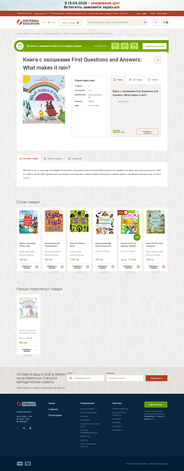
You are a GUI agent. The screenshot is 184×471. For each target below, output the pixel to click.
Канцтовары (117, 426)
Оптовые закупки (57, 13)
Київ (144, 13)
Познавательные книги (52, 34)
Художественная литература (119, 414)
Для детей (37, 34)
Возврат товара (111, 13)
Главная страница (23, 34)
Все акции (84, 416)
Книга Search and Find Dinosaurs (52, 247)
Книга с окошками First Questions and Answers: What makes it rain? (28, 335)
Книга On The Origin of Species (154, 247)
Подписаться (156, 378)
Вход (153, 13)
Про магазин (85, 420)
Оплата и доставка (96, 13)
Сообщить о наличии (147, 132)
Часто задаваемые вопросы (88, 445)
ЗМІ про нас (85, 436)
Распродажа (55, 415)
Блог (85, 13)
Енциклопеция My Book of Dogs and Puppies (103, 248)
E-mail (70, 373)
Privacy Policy (149, 416)
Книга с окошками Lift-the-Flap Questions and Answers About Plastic (27, 248)
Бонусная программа (73, 13)
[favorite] (158, 60)
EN (54, 22)
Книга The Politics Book (77, 247)
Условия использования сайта (90, 425)
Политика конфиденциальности (88, 431)
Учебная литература (120, 409)
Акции (52, 403)
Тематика (110, 373)
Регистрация (162, 13)
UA (44, 22)
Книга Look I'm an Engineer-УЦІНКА (128, 247)
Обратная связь (156, 405)
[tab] (135, 79)
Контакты (123, 13)
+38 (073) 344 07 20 (24, 13)
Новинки (53, 409)
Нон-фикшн (116, 419)
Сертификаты (117, 430)
